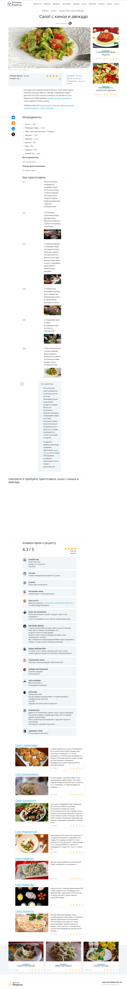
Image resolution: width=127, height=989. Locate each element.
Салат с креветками (26, 745)
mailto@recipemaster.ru (111, 985)
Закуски (76, 3)
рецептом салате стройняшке (59, 98)
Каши (84, 3)
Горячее (46, 3)
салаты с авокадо (46, 108)
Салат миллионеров (26, 774)
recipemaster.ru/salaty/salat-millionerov (58, 603)
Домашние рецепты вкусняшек (15, 983)
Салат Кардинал (24, 858)
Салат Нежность (24, 911)
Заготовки (66, 3)
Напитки (92, 3)
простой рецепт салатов (49, 105)
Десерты (56, 3)
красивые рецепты (31, 108)
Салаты (101, 3)
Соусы (109, 3)
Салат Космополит (25, 800)
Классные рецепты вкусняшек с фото (14, 3)
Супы (116, 3)
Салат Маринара (24, 884)
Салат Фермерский (26, 831)
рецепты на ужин (67, 105)
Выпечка (37, 3)
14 (60, 78)
